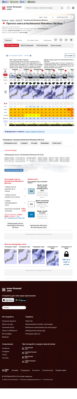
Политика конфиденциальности (30, 379)
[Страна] (46, 17)
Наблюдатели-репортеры (35, 331)
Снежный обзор (8, 327)
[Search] (62, 8)
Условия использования (10, 379)
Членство (29, 321)
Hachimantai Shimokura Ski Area (36, 20)
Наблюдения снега (10, 143)
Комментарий (61, 370)
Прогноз (8, 40)
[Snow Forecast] (11, 8)
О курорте (24, 143)
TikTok (4, 355)
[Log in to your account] (68, 8)
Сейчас (19, 40)
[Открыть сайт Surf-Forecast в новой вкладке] (5, 2)
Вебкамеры (45, 143)
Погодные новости (32, 334)
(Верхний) (12, 45)
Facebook (5, 348)
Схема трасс (56, 143)
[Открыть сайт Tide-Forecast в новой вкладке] (23, 2)
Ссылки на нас (47, 370)
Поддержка (25, 370)
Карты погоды (56, 45)
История (34, 143)
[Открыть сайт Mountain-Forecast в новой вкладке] (14, 2)
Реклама (15, 370)
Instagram (5, 351)
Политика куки (48, 379)
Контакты (36, 370)
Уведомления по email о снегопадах (39, 324)
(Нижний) (42, 45)
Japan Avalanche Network (35, 132)
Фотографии (7, 334)
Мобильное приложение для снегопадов (41, 327)
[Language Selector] (14, 307)
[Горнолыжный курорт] (64, 17)
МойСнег (5, 337)
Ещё (6, 93)
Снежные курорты (9, 321)
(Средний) (27, 45)
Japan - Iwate (16, 20)
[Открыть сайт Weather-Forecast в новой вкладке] (31, 2)
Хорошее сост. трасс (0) (16, 218)
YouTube (5, 358)
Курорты (5, 20)
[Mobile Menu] (73, 8)
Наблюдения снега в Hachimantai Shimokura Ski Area (15, 225)
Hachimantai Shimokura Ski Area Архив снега (38, 226)
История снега (32, 40)
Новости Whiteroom (9, 331)
